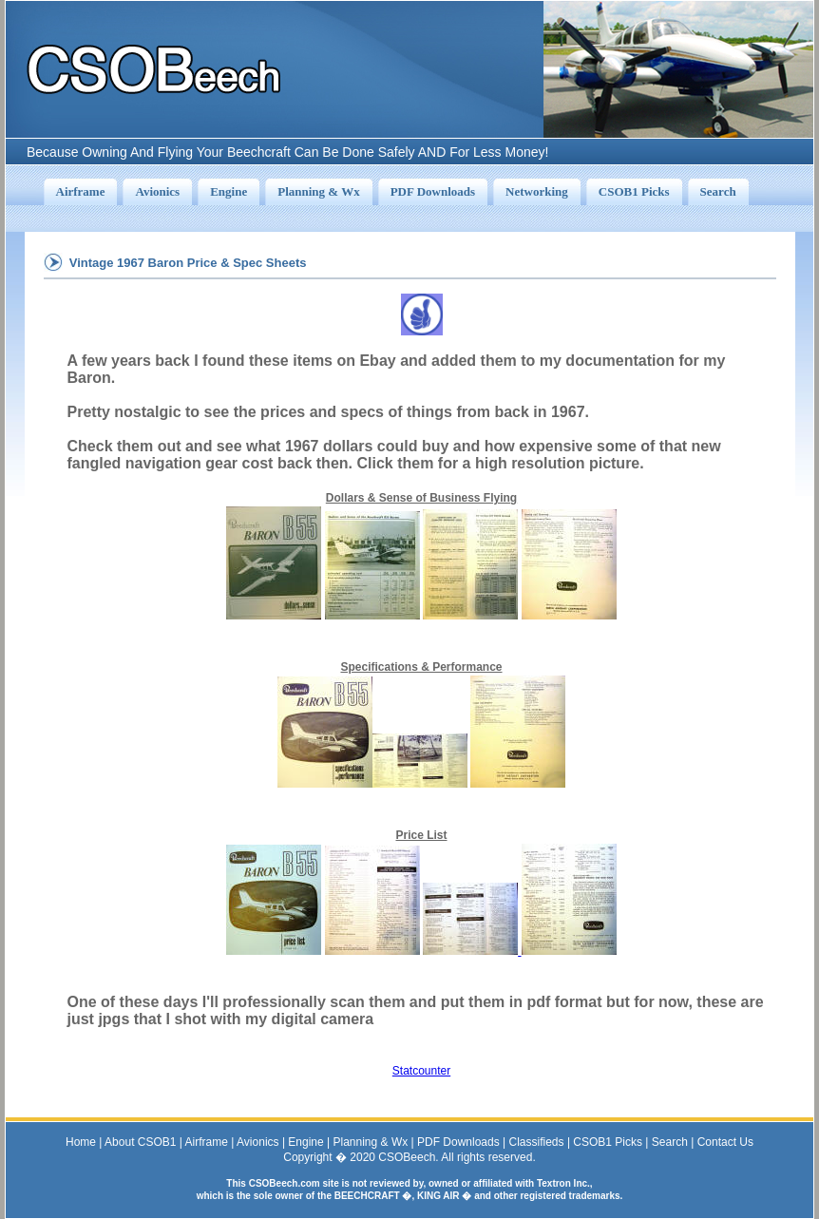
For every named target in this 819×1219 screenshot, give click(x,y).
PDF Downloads (458, 1142)
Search (670, 1142)
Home (81, 1142)
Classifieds (536, 1142)
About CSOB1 (140, 1142)
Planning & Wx (371, 1142)
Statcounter (421, 1070)
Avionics (257, 1142)
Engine (305, 1142)
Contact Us (725, 1142)
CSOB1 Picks (607, 1142)
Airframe (206, 1142)
